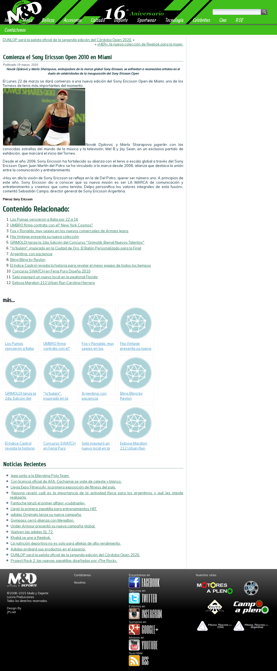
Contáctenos (15, 30)
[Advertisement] (231, 72)
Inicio (9, 20)
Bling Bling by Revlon (27, 259)
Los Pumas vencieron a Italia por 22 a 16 (44, 219)
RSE (239, 20)
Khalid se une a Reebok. (31, 537)
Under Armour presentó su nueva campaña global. (53, 526)
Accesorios (73, 20)
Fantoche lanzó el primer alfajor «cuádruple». (48, 503)
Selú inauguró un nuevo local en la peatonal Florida (55, 277)
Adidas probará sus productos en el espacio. (48, 549)
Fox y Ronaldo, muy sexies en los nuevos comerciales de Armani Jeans (69, 231)
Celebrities (201, 20)
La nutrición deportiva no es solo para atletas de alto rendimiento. (66, 543)
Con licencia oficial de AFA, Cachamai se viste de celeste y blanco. (66, 481)
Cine (223, 20)
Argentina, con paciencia (31, 254)
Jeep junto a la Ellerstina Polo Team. (40, 475)
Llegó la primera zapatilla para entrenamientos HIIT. (54, 509)
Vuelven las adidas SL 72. (32, 532)
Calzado (98, 20)
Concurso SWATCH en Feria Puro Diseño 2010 (51, 271)
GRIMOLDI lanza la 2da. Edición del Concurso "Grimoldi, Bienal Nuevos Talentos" (77, 242)
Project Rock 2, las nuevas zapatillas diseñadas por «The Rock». (64, 560)
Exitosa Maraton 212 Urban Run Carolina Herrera (53, 282)
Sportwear (146, 20)
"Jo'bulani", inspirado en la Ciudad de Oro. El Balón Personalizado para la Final (75, 248)
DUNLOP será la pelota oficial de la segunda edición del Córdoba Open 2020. (67, 40)
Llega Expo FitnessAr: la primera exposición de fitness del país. (63, 487)
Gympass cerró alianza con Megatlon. (42, 520)
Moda (28, 20)
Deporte (121, 20)
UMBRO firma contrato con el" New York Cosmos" (51, 225)
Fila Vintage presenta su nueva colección (44, 236)
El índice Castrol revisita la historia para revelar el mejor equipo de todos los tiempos (80, 265)
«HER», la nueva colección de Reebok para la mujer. (140, 44)
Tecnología (174, 20)
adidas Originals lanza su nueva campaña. (46, 514)
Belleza (48, 20)
